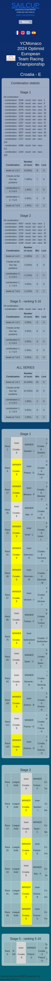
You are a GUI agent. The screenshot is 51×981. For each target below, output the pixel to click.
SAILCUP (25, 5)
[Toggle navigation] (25, 22)
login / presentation (25, 15)
